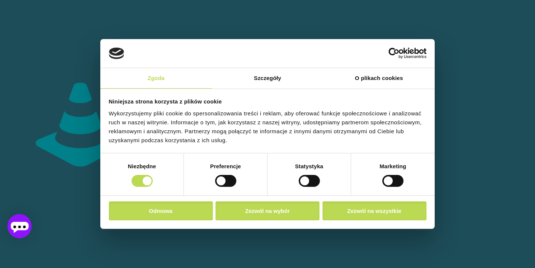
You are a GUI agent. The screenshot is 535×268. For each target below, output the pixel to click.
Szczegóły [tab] (267, 78)
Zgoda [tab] (156, 78)
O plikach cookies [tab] (379, 78)
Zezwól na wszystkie (374, 211)
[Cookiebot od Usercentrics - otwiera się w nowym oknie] (394, 53)
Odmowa (160, 211)
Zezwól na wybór (267, 211)
